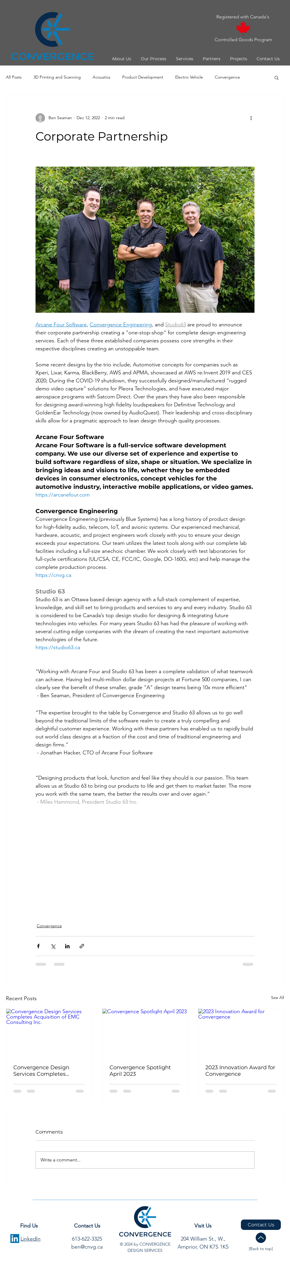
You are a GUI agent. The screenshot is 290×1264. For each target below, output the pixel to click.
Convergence (227, 77)
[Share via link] (82, 946)
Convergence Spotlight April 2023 (140, 1070)
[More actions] (250, 118)
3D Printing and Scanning (57, 77)
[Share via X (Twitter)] (53, 946)
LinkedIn (30, 1239)
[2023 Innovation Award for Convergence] (241, 1033)
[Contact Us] (261, 1225)
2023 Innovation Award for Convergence (240, 1070)
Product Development (142, 77)
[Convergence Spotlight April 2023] (145, 1033)
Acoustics (101, 77)
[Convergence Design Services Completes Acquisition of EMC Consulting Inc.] (49, 1033)
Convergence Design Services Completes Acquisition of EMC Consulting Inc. (41, 1070)
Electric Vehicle (189, 77)
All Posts (14, 77)
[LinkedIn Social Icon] (14, 1238)
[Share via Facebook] (38, 946)
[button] (121, 59)
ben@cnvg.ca (87, 1247)
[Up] (261, 1238)
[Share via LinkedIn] (67, 946)
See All (277, 997)
